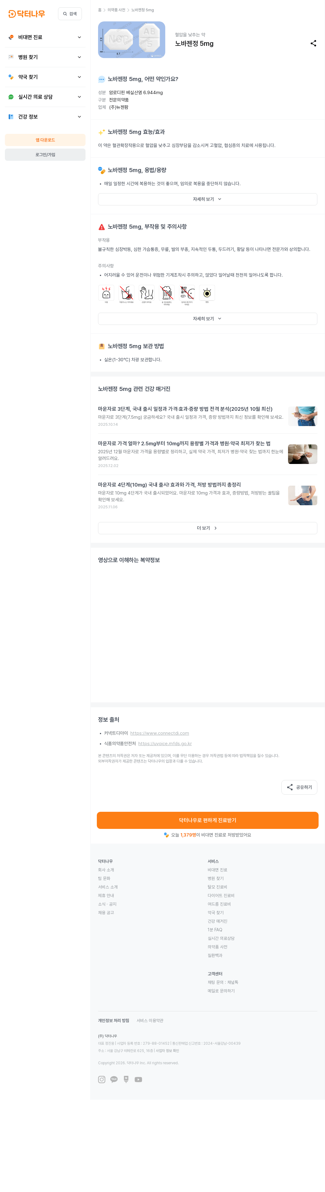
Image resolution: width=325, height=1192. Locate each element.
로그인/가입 (45, 154)
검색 (70, 13)
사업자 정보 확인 (167, 1051)
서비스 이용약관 (150, 1020)
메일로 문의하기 (221, 990)
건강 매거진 (217, 921)
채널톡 (232, 982)
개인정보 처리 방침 (113, 1020)
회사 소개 (106, 869)
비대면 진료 (217, 869)
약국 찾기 (216, 912)
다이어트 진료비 (221, 895)
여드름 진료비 (219, 904)
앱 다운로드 (45, 140)
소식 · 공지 (107, 904)
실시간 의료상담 (221, 938)
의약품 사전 (217, 946)
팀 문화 (104, 878)
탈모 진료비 (217, 887)
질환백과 (215, 955)
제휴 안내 (106, 895)
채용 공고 (106, 912)
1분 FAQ (215, 929)
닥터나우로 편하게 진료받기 (207, 820)
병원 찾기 (216, 878)
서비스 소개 (108, 887)
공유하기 (299, 787)
